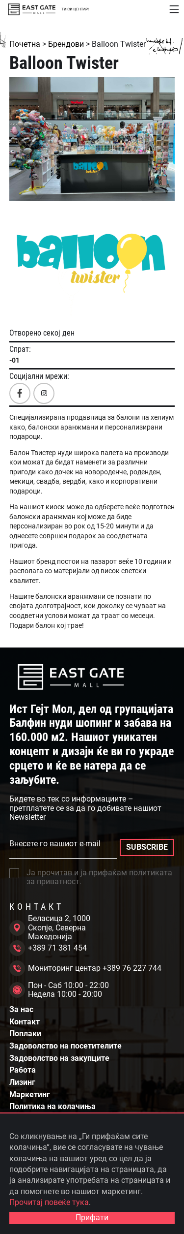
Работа (22, 1070)
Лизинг (22, 1082)
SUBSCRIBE (147, 847)
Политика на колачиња (52, 1106)
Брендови (66, 44)
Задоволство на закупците (59, 1058)
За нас (21, 1009)
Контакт (24, 1022)
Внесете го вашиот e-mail (55, 843)
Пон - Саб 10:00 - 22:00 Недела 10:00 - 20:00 (59, 990)
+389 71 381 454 (48, 948)
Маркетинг (29, 1094)
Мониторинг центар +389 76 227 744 (85, 968)
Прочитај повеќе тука (49, 1202)
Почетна (24, 44)
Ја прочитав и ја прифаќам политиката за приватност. (90, 877)
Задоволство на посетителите (65, 1046)
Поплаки (25, 1033)
